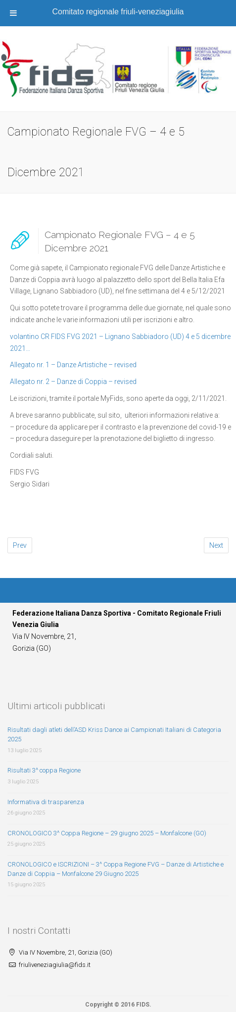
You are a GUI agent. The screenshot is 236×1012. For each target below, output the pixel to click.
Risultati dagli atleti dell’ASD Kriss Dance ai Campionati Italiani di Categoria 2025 (114, 734)
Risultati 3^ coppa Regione (44, 770)
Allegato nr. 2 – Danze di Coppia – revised (73, 382)
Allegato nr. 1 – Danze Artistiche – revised (73, 365)
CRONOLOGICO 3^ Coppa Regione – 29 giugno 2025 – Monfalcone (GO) (106, 833)
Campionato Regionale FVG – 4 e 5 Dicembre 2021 (120, 241)
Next (216, 545)
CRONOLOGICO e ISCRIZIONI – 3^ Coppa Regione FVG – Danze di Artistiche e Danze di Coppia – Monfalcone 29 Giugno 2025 (115, 869)
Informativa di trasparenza (45, 802)
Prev (20, 545)
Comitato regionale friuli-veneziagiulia (118, 11)
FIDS (142, 1004)
